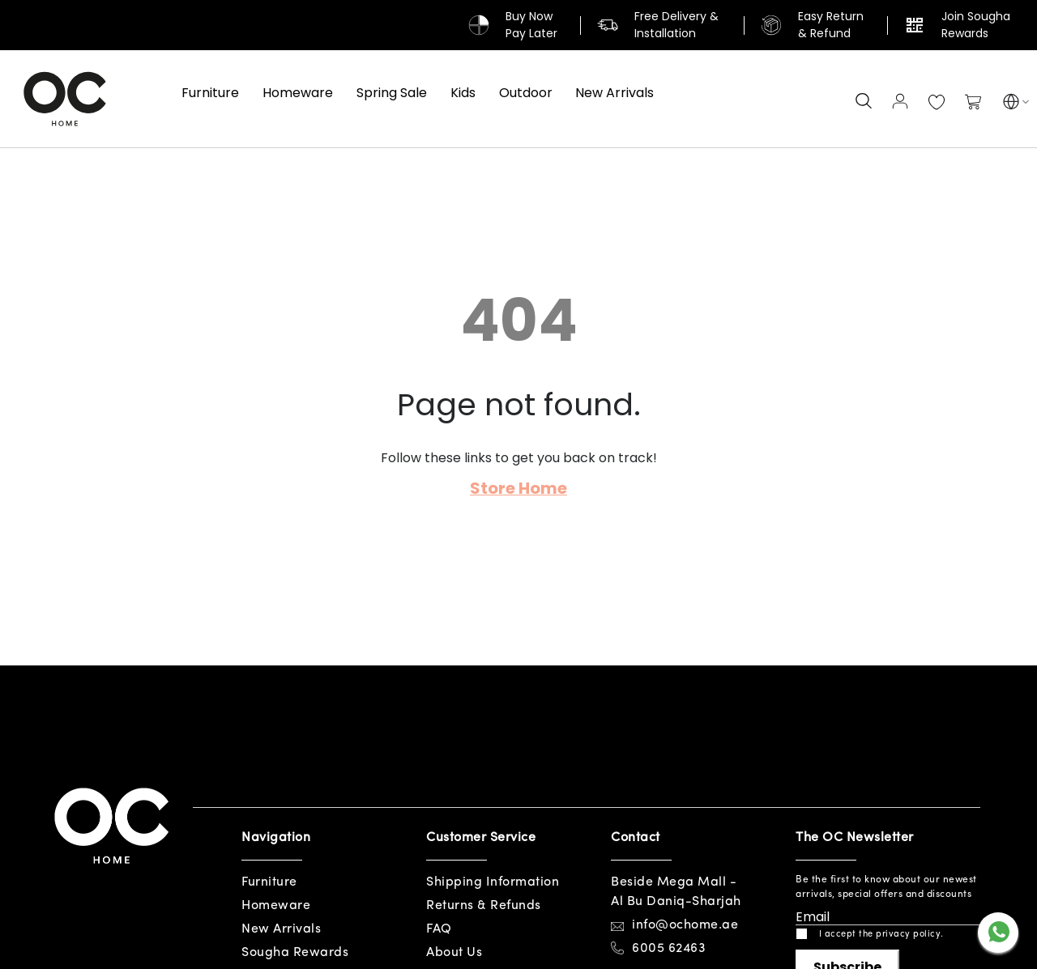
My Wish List (936, 103)
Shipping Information (492, 882)
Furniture (269, 882)
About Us (454, 952)
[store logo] (64, 98)
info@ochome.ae (685, 925)
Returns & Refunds (483, 905)
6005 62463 (669, 948)
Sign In (900, 101)
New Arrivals (281, 929)
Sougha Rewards (294, 952)
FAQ (439, 929)
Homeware (275, 905)
